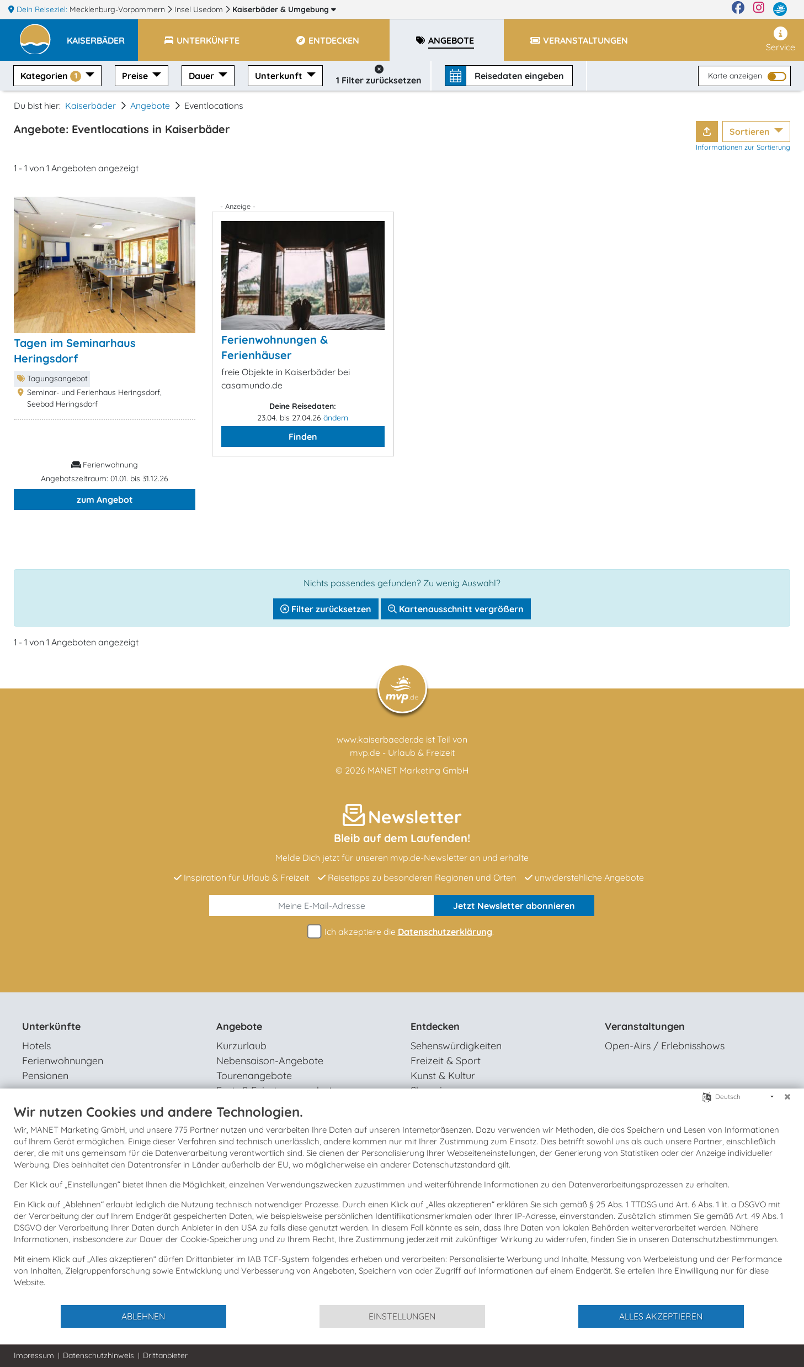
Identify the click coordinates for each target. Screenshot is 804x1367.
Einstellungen (402, 1316)
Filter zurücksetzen (325, 608)
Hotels (36, 1045)
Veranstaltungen (645, 1026)
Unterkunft (280, 75)
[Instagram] (758, 9)
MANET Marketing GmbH (418, 770)
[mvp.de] (780, 9)
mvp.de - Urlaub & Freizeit (402, 752)
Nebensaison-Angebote (269, 1060)
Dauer (202, 75)
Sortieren (751, 131)
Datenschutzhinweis (98, 1355)
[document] (402, 1203)
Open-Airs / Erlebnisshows (665, 1045)
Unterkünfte (51, 1026)
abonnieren (514, 905)
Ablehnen (143, 1316)
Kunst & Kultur (443, 1075)
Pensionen (45, 1075)
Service (780, 39)
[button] (102, 35)
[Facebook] (738, 9)
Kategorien (51, 76)
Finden (303, 436)
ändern (335, 418)
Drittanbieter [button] (165, 1355)
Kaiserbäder (284, 9)
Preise (136, 75)
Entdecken (435, 1026)
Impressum (34, 1355)
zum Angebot (105, 499)
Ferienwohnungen (62, 1060)
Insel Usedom (199, 9)
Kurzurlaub (241, 1045)
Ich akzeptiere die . (402, 932)
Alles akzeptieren (660, 1316)
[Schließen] (787, 1097)
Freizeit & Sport (446, 1060)
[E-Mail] (321, 905)
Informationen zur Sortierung (743, 147)
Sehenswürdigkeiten (456, 1045)
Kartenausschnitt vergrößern (456, 608)
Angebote (150, 105)
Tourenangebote (254, 1075)
